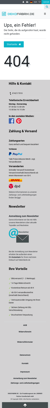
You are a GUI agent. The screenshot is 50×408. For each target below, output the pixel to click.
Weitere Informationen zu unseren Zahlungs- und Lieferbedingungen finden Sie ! (23, 195)
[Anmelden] (23, 2)
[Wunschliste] (39, 2)
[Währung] (35, 2)
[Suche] (47, 6)
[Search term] (22, 6)
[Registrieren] (27, 2)
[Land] (31, 2)
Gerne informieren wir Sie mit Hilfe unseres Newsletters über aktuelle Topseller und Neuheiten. (23, 222)
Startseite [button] (14, 44)
